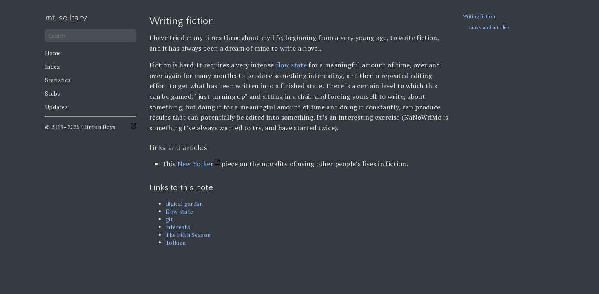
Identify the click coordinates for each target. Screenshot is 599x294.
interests (178, 227)
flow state (291, 64)
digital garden (184, 203)
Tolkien (176, 242)
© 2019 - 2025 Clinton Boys (80, 127)
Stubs (52, 93)
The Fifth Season (188, 234)
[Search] (90, 35)
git (169, 219)
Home (53, 53)
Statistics (58, 80)
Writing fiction (479, 16)
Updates (56, 107)
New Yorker (195, 163)
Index (52, 66)
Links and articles (489, 27)
